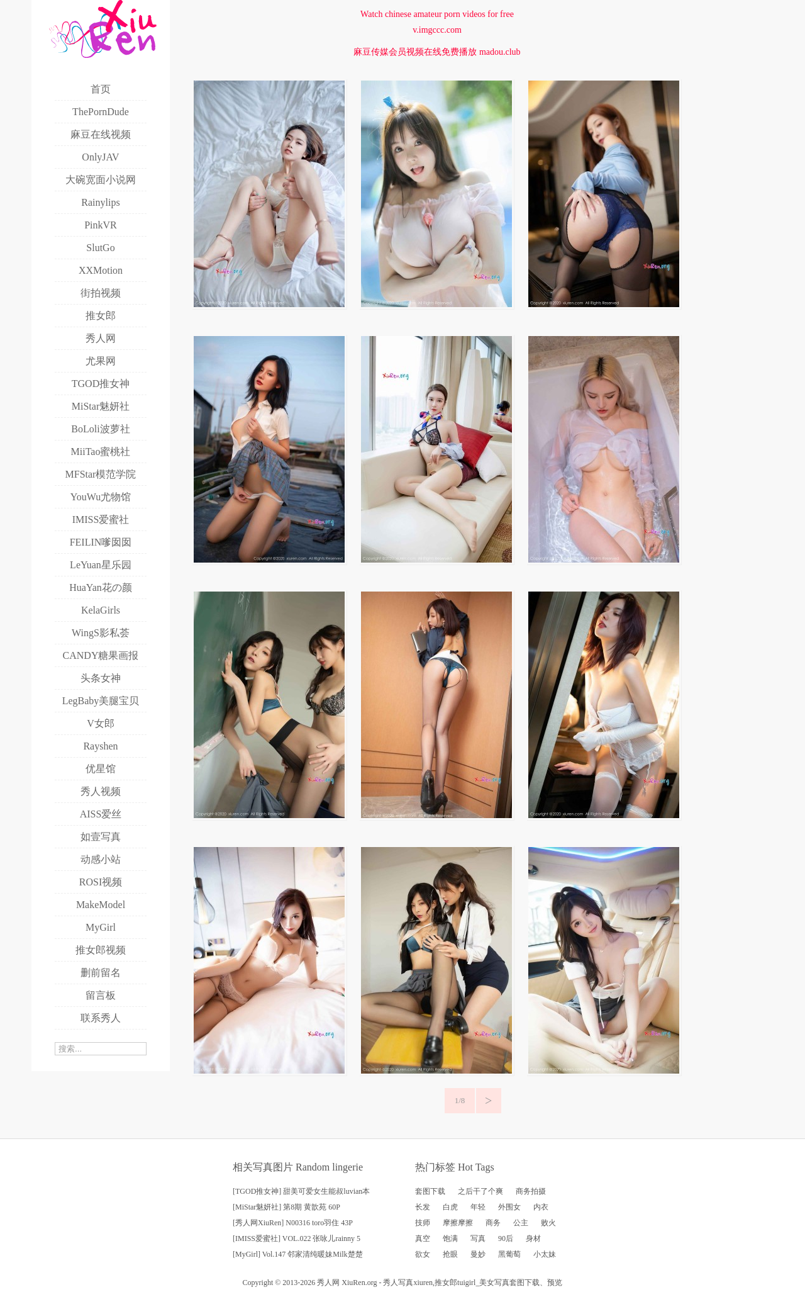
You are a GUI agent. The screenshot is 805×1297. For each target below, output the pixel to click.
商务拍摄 (531, 1191)
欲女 (422, 1254)
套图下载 (430, 1191)
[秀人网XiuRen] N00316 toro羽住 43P (293, 1222)
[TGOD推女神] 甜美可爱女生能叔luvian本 (301, 1191)
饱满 (450, 1238)
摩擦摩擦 (458, 1222)
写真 (478, 1238)
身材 (533, 1238)
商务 (493, 1222)
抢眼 (450, 1254)
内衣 (540, 1207)
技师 (422, 1222)
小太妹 (544, 1254)
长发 (422, 1207)
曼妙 (478, 1254)
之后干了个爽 (480, 1191)
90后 (505, 1238)
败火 (548, 1222)
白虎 (450, 1207)
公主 (520, 1222)
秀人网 (328, 1282)
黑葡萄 (509, 1254)
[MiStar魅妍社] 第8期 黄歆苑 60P (286, 1207)
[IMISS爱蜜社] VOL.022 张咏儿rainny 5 (296, 1238)
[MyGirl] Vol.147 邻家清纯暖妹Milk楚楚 (298, 1254)
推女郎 (446, 1282)
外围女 (509, 1207)
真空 (422, 1238)
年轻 (478, 1207)
